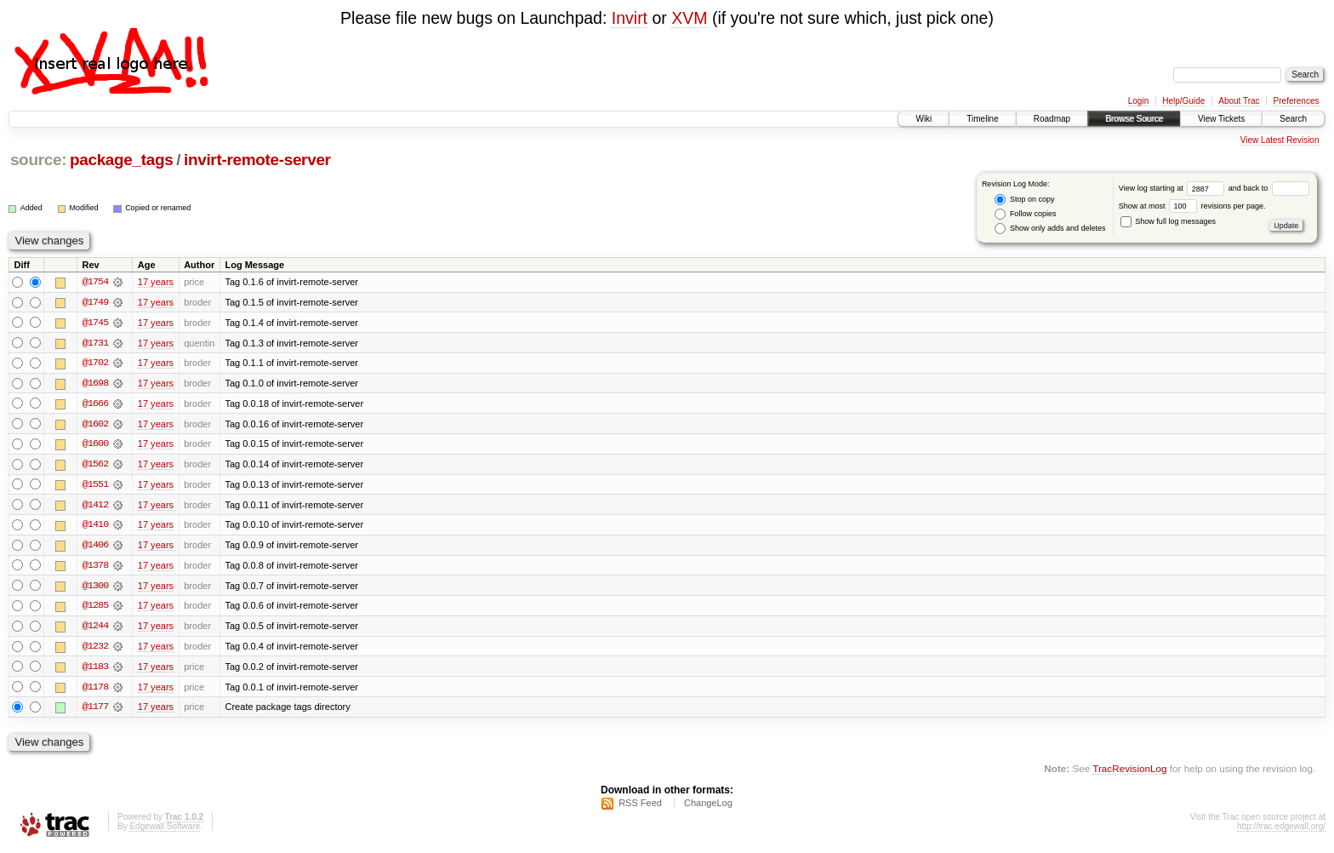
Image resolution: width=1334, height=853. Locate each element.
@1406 (95, 547)
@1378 (95, 568)
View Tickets (1221, 118)
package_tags (122, 160)
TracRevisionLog (1129, 772)
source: (38, 160)
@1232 (95, 649)
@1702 (95, 363)
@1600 (95, 445)
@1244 (95, 629)
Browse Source (1134, 118)
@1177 (95, 711)
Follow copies (1025, 214)
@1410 (95, 527)
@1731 (95, 343)
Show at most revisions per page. (1192, 206)
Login (1138, 101)
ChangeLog (708, 807)
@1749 (95, 302)
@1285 (95, 608)
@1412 (95, 506)
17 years (156, 282)
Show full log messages (1168, 221)
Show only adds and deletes (1050, 228)
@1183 (95, 670)
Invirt (629, 18)
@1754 (95, 282)
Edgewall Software (164, 830)
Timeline (982, 118)
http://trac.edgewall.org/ (1281, 830)
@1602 (95, 425)
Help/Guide (1183, 101)
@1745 (95, 322)
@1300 (95, 588)
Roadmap (1052, 118)
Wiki (923, 118)
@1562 (95, 465)
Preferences (1297, 101)
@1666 (95, 404)
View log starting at (1174, 188)
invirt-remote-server (257, 160)
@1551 (95, 486)
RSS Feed (640, 807)
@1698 (95, 384)
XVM (689, 18)
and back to (1269, 188)
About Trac (1238, 101)
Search (1293, 118)
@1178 (95, 690)
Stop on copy (1024, 199)
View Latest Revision (1280, 140)
